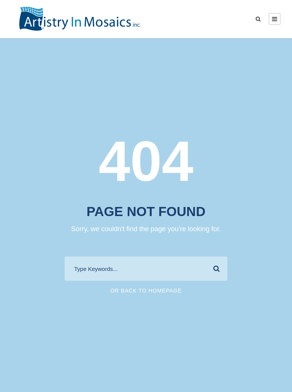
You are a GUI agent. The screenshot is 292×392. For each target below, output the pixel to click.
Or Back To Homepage (146, 291)
